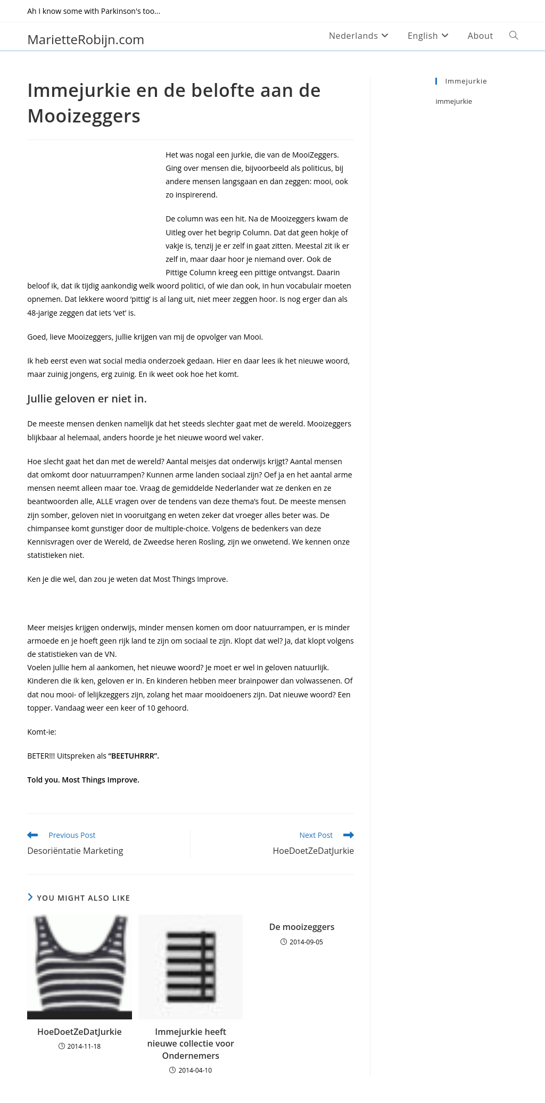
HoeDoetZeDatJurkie (79, 1032)
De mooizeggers (302, 927)
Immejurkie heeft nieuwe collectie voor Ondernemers (190, 1043)
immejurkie (453, 101)
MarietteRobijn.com (85, 39)
